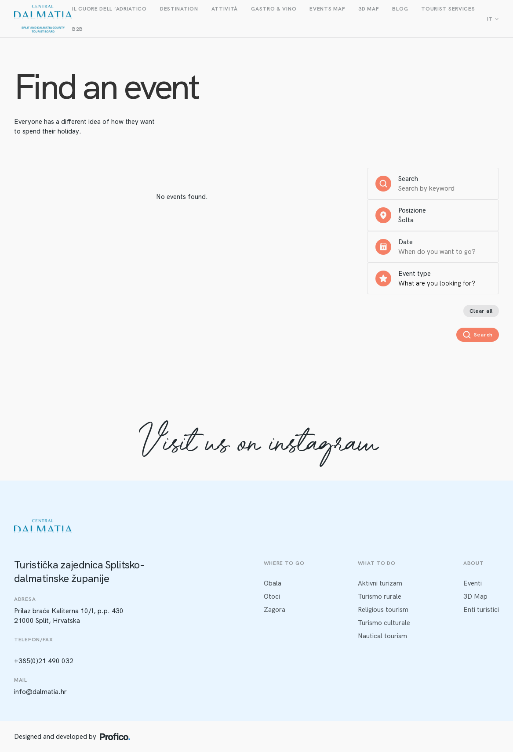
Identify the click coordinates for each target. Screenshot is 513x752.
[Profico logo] (115, 736)
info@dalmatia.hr (40, 691)
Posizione (412, 210)
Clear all (481, 311)
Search (408, 178)
